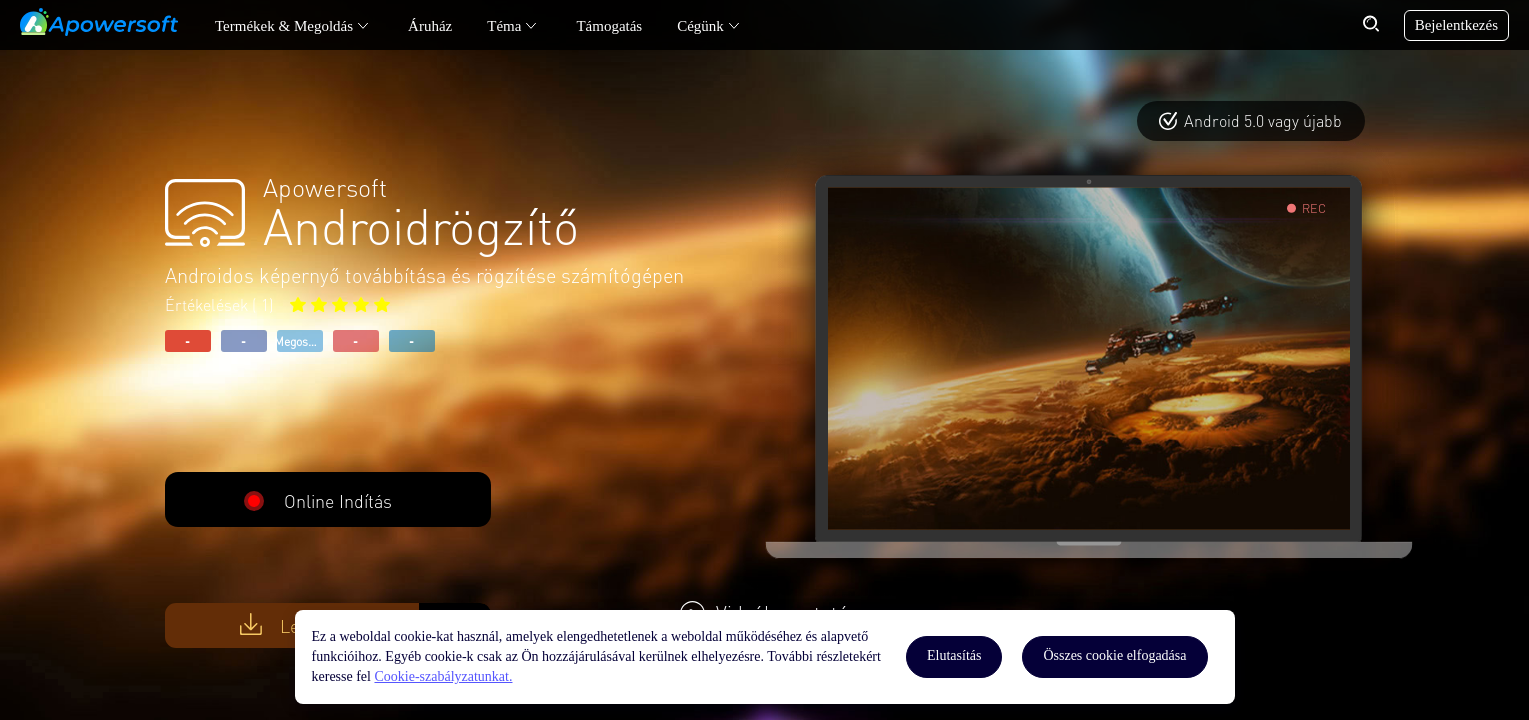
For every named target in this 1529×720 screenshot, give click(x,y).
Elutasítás (954, 655)
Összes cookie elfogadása (1114, 655)
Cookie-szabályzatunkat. (443, 676)
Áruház (430, 26)
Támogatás (609, 26)
